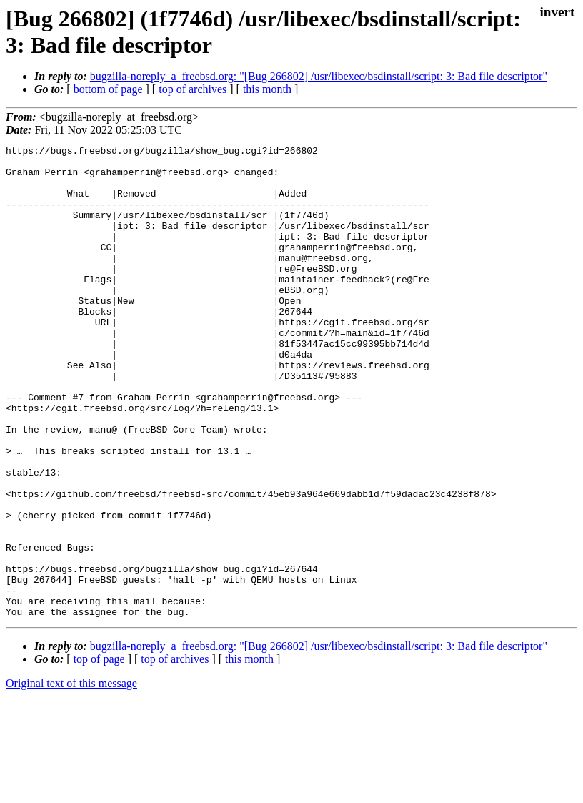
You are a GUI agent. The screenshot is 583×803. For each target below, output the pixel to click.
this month (267, 89)
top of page (99, 753)
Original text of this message (71, 778)
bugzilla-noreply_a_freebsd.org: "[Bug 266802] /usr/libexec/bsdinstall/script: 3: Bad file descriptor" (318, 76)
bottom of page (108, 89)
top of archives (192, 89)
